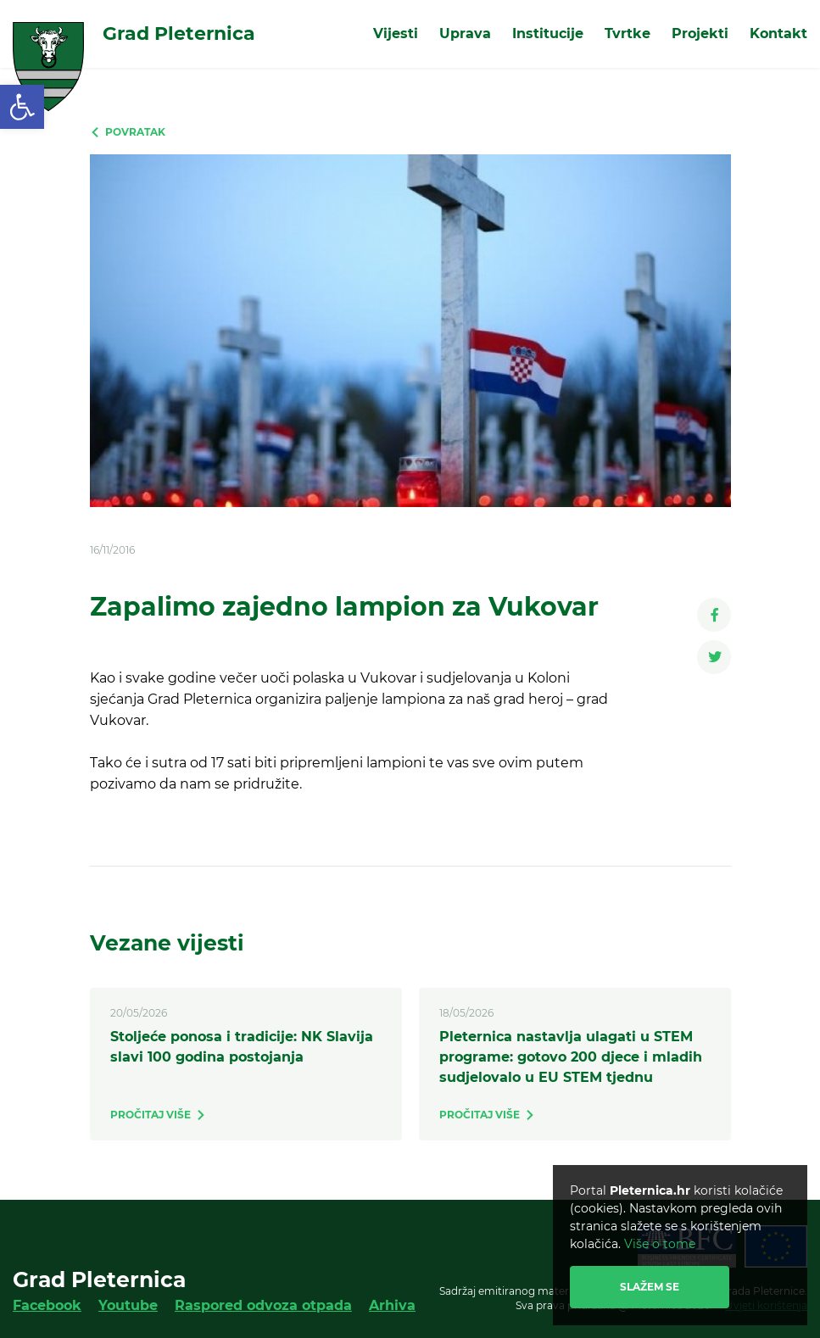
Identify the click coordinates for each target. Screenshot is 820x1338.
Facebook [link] (47, 1305)
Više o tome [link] (659, 1244)
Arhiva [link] (392, 1305)
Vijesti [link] (395, 33)
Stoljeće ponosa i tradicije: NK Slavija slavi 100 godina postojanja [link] (241, 1047)
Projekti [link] (700, 33)
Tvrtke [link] (627, 33)
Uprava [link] (465, 33)
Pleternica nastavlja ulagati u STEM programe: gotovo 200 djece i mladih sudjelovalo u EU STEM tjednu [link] (570, 1057)
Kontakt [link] (778, 33)
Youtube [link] (128, 1305)
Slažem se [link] (649, 1286)
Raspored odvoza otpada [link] (263, 1305)
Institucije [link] (547, 33)
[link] (22, 107)
